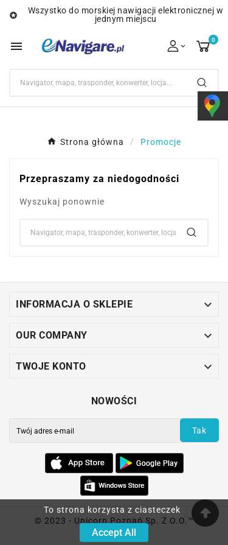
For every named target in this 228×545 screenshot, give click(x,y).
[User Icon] (177, 46)
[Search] (98, 83)
